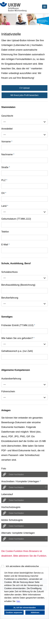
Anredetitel (7, 128)
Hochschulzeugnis (10, 507)
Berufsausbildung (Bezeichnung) (18, 285)
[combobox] (24, 121)
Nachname (7, 154)
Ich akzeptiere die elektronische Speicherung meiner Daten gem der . (24, 566)
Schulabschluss (9, 272)
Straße (5, 167)
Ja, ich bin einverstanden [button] (24, 608)
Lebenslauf (7, 494)
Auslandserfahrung (11, 378)
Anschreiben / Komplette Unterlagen (21, 481)
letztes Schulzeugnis (12, 520)
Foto (3, 468)
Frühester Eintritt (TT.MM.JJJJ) (18, 325)
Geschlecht (7, 116)
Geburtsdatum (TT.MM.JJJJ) (16, 219)
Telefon (5, 231)
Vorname (6, 141)
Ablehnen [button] (35, 612)
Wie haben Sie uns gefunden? (17, 338)
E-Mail (5, 244)
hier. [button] (18, 601)
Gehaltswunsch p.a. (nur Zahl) (17, 351)
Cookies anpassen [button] (14, 612)
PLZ (4, 180)
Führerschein (8, 391)
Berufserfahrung (9, 297)
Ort (3, 193)
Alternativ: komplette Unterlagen (18, 533)
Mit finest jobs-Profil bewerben (24, 95)
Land (4, 206)
